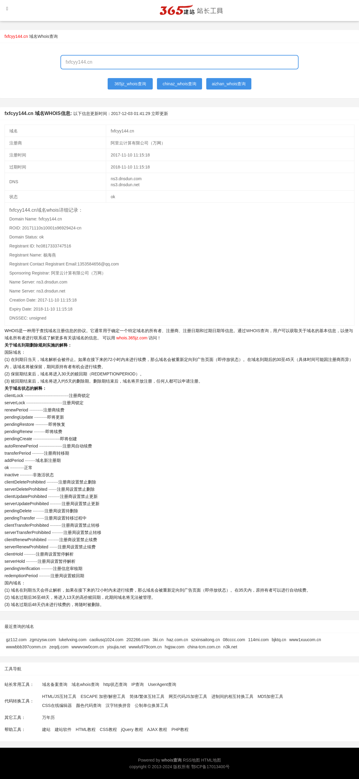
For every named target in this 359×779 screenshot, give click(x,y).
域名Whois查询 (43, 36)
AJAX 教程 (157, 729)
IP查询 (137, 684)
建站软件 (63, 729)
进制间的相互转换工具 (232, 696)
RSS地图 (191, 760)
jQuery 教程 (132, 729)
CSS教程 (108, 729)
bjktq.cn (279, 639)
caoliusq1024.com (106, 639)
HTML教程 (86, 729)
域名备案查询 (54, 684)
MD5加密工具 (271, 696)
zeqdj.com (59, 646)
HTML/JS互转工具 (59, 696)
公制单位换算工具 (151, 705)
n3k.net (230, 646)
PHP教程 (180, 729)
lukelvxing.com (73, 639)
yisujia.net (116, 646)
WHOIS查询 (257, 330)
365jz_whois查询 (130, 83)
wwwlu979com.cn (145, 646)
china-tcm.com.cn (203, 646)
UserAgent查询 (162, 684)
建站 (46, 729)
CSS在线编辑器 (57, 705)
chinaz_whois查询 (179, 83)
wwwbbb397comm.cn (26, 646)
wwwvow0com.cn (88, 646)
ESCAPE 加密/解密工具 (103, 696)
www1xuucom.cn (305, 639)
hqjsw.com (174, 646)
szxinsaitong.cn (205, 639)
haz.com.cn (177, 639)
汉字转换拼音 (118, 705)
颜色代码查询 (88, 705)
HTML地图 (211, 760)
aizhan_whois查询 (229, 83)
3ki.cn (158, 639)
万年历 (48, 717)
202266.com (137, 639)
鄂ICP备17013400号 (210, 766)
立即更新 (159, 113)
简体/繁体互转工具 (147, 696)
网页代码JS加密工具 (188, 696)
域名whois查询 (85, 684)
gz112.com (16, 639)
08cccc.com (234, 639)
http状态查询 (115, 684)
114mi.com (258, 639)
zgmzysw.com (42, 639)
